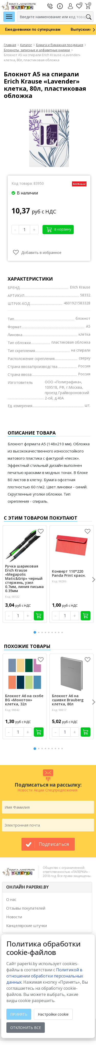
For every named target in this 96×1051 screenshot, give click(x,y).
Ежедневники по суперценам (32, 29)
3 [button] (43, 632)
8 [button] (59, 632)
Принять (18, 1014)
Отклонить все (25, 1027)
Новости (14, 916)
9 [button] (63, 632)
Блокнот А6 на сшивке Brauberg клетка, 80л (67, 700)
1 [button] (35, 631)
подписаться (54, 844)
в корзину (59, 229)
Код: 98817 (59, 710)
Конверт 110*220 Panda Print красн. (69, 573)
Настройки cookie (53, 1014)
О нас (11, 899)
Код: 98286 (59, 581)
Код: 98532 (12, 597)
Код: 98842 (12, 710)
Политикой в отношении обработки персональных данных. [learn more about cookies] (44, 976)
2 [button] (39, 632)
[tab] (47, 887)
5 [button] (49, 632)
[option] (33, 29)
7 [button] (56, 632)
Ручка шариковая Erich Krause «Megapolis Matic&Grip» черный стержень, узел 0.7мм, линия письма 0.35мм (24, 578)
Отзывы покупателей (25, 908)
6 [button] (53, 632)
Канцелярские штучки (26, 925)
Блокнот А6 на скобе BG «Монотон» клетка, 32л (24, 700)
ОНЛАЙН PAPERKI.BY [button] (27, 887)
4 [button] (46, 632)
